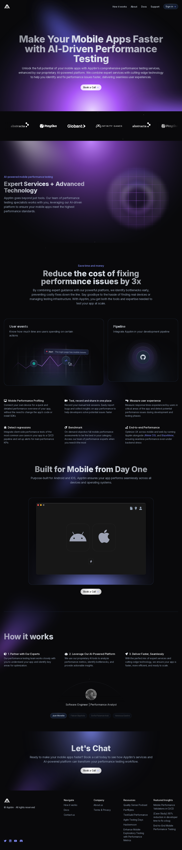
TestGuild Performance (135, 814)
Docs (144, 6)
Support (155, 6)
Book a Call (91, 87)
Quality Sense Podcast (135, 805)
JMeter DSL (150, 435)
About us (98, 805)
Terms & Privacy (102, 809)
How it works (120, 6)
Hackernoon (129, 824)
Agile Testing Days (133, 819)
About (134, 6)
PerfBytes (128, 809)
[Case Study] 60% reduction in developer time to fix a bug (165, 817)
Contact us (69, 814)
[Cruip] (7, 6)
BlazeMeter (168, 435)
